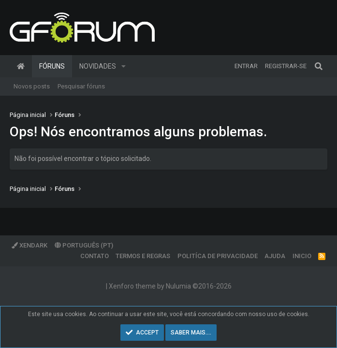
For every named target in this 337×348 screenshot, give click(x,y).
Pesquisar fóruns (81, 86)
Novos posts (32, 86)
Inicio (302, 256)
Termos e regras (143, 256)
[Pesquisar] (318, 66)
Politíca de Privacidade (217, 256)
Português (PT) (84, 245)
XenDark (29, 245)
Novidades (97, 66)
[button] (123, 66)
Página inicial (21, 66)
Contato (94, 256)
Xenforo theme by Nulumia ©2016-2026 (170, 286)
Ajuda (274, 256)
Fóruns (52, 66)
